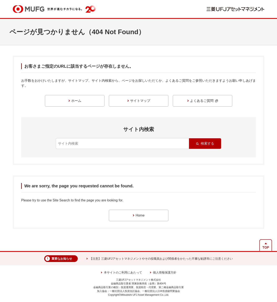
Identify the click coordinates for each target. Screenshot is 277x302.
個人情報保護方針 (164, 272)
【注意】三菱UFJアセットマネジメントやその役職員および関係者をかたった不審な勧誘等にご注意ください (161, 258)
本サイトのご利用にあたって (123, 272)
